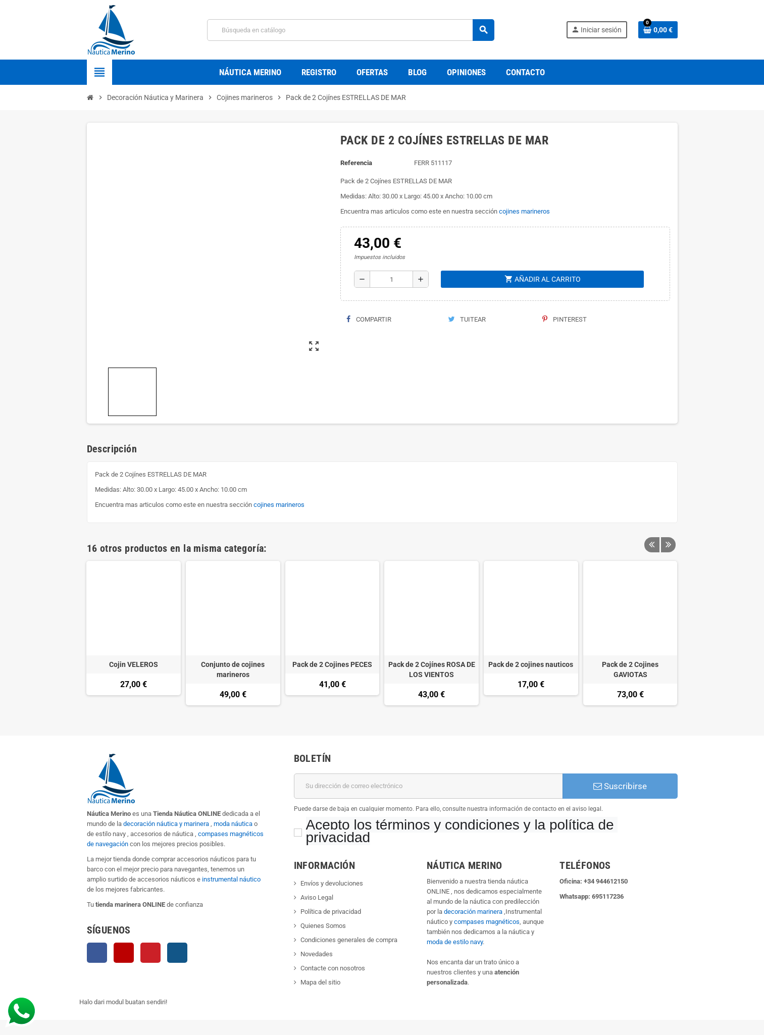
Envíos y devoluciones (331, 883)
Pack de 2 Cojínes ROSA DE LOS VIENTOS (431, 669)
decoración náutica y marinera (166, 823)
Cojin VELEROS (133, 664)
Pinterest (564, 319)
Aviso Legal (316, 897)
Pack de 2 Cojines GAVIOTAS (630, 669)
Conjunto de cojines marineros (233, 669)
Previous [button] (651, 548)
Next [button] (667, 548)
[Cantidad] (391, 279)
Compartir (368, 319)
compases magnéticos (487, 921)
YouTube (124, 953)
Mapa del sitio (320, 982)
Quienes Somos (323, 925)
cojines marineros (524, 211)
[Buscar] (350, 30)
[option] (133, 633)
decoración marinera (473, 911)
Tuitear (467, 319)
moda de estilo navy (455, 942)
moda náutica (233, 823)
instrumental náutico (231, 879)
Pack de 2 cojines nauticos (530, 664)
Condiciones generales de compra (348, 940)
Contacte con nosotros (332, 968)
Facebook (97, 953)
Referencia (356, 163)
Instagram (177, 953)
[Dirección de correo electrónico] (428, 786)
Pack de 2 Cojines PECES (332, 664)
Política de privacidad (330, 911)
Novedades (316, 954)
